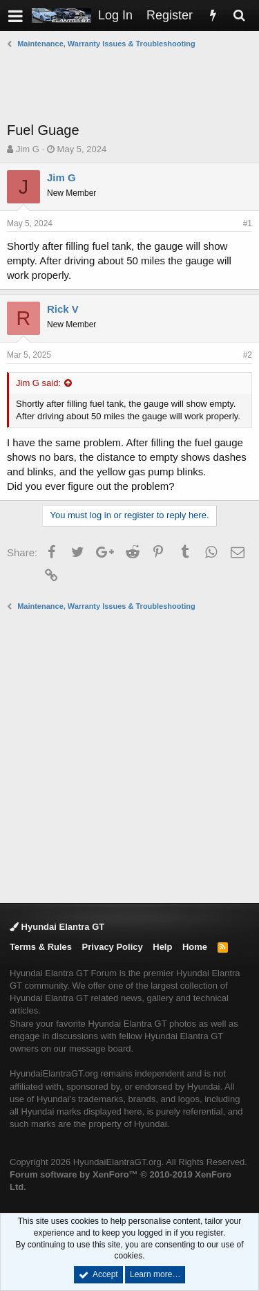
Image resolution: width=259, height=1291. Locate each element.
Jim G (27, 149)
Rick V (63, 309)
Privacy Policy (112, 947)
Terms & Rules (41, 947)
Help (162, 947)
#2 (247, 355)
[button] (15, 15)
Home (194, 947)
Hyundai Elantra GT (57, 927)
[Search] (239, 15)
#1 (247, 223)
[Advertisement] (133, 85)
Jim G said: (38, 383)
